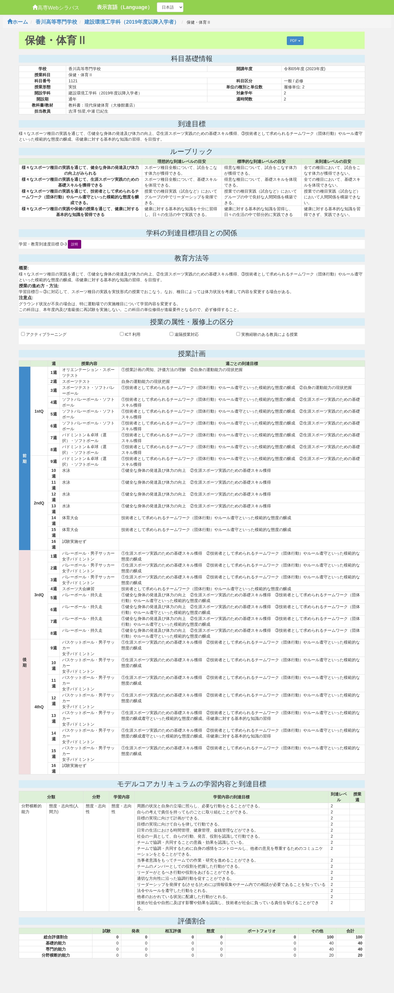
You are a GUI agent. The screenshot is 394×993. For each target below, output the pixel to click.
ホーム (17, 22)
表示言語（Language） (125, 7)
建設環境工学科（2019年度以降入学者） (131, 22)
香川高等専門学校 (56, 22)
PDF (295, 41)
